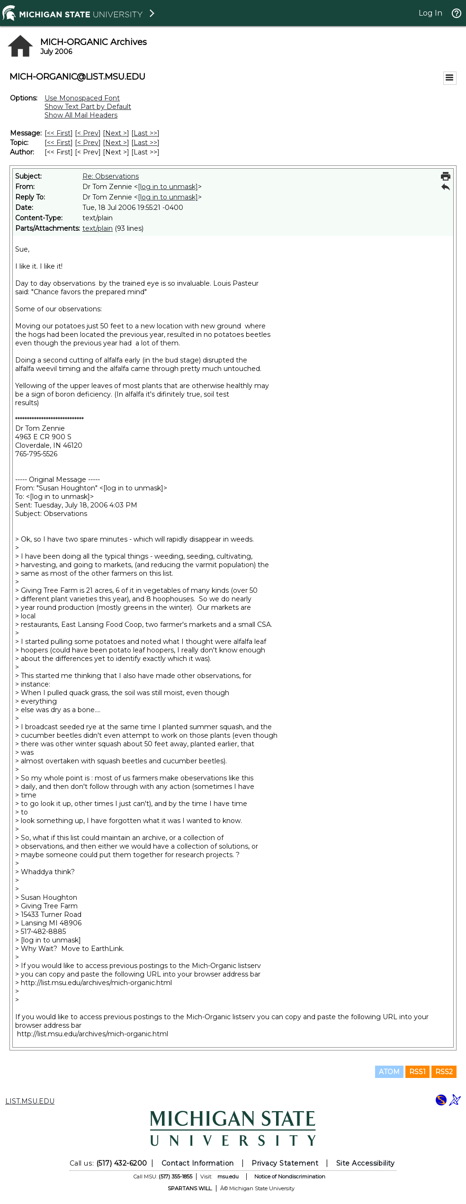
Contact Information (197, 1163)
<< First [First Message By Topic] (59, 142)
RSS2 (444, 1072)
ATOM (389, 1072)
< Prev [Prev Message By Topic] (88, 142)
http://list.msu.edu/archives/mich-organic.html (96, 982)
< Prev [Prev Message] (88, 133)
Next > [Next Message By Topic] (116, 142)
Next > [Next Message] (116, 133)
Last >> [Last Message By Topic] (145, 142)
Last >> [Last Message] (145, 133)
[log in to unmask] (168, 186)
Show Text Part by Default (88, 106)
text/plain (97, 228)
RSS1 (417, 1072)
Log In (430, 13)
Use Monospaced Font (82, 98)
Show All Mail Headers (81, 115)
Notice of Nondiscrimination (289, 1176)
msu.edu (228, 1176)
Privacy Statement (284, 1163)
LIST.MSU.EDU (29, 1101)
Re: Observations (110, 176)
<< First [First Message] (59, 133)
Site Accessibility (365, 1163)
